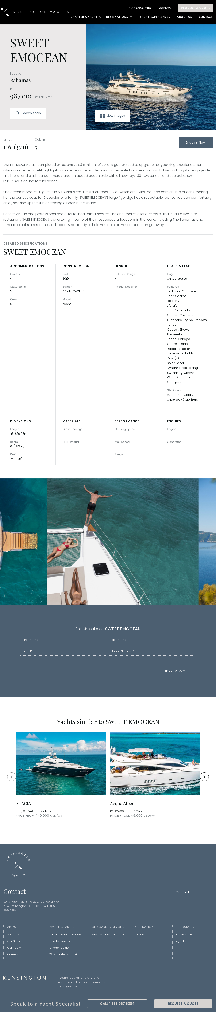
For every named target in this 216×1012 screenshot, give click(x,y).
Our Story (13, 941)
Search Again (28, 113)
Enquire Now (196, 142)
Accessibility (184, 934)
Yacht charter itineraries (108, 934)
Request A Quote (195, 8)
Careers (13, 954)
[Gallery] (108, 776)
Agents (165, 8)
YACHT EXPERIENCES (155, 17)
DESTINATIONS (119, 17)
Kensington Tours (69, 986)
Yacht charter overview (65, 934)
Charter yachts (59, 941)
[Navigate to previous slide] (11, 776)
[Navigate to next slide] (204, 776)
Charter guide (59, 947)
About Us (184, 17)
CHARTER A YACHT (86, 17)
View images (112, 116)
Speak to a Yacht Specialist (45, 1003)
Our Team (14, 947)
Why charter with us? (63, 954)
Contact (206, 17)
